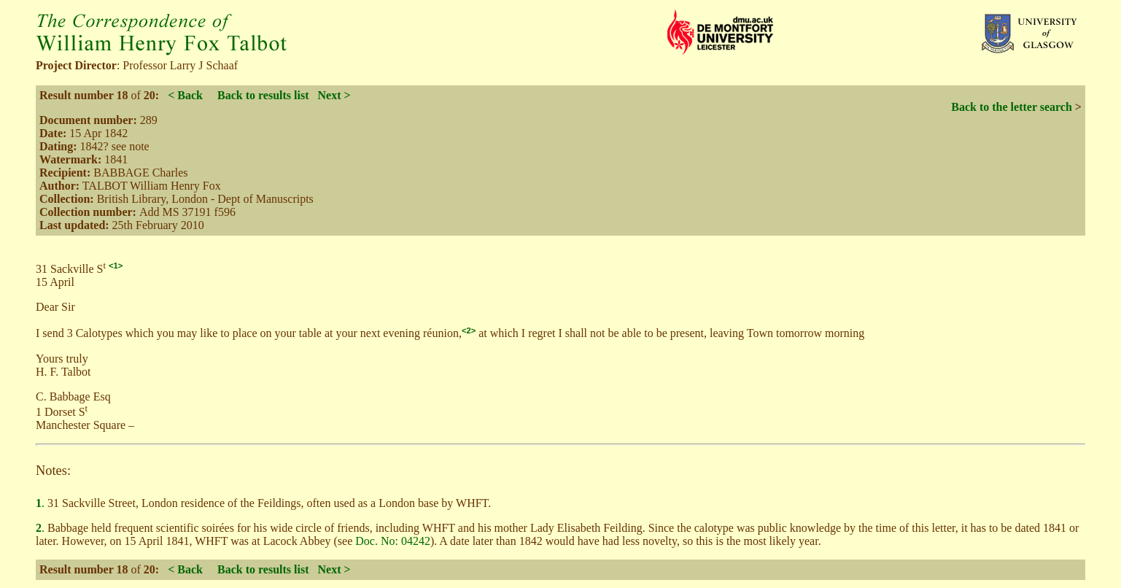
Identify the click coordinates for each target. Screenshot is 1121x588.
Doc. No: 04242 (392, 541)
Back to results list (263, 95)
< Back (185, 95)
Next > (333, 95)
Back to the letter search (1011, 107)
